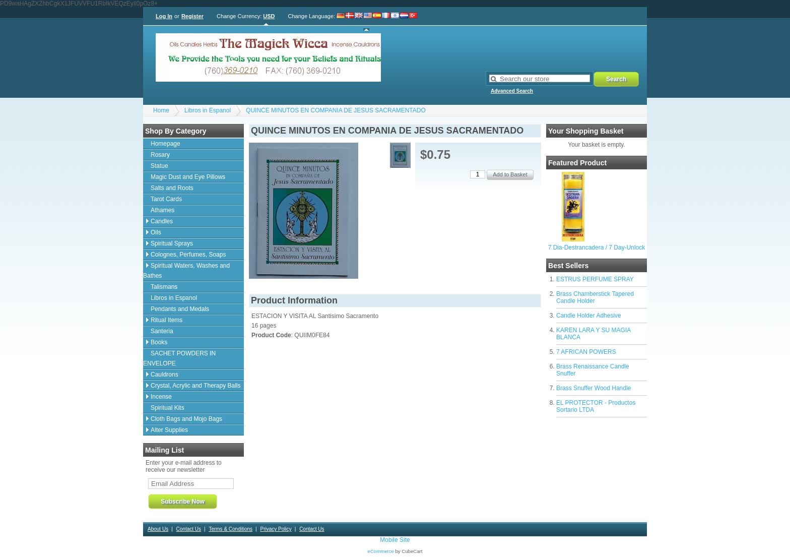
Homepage (165, 143)
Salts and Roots (172, 188)
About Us (158, 529)
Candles (162, 221)
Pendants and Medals (180, 309)
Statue (159, 165)
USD (269, 16)
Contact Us (188, 529)
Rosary (160, 154)
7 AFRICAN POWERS (586, 351)
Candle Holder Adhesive (588, 315)
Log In (164, 16)
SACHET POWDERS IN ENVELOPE (179, 358)
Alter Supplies (169, 429)
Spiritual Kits (167, 407)
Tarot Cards (166, 199)
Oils (156, 232)
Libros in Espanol (207, 110)
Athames (162, 210)
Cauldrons (164, 374)
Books (159, 342)
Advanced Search (512, 91)
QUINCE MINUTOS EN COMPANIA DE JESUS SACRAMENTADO (336, 110)
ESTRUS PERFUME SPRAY (595, 279)
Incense (161, 396)
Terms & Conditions (230, 529)
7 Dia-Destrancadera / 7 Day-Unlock (596, 247)
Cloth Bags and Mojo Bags (186, 418)
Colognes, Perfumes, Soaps (188, 254)
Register (192, 16)
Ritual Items (166, 320)
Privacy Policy (275, 529)
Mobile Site (395, 539)
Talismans (164, 286)
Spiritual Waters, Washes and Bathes (186, 270)
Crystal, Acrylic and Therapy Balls (196, 385)
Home (161, 110)
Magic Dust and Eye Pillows (188, 176)
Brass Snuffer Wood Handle (593, 388)
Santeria (162, 331)
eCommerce (381, 551)
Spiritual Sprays (172, 243)
